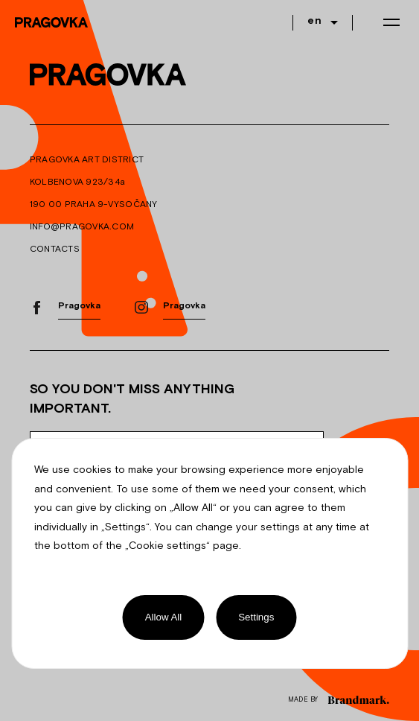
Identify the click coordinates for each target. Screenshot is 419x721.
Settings (256, 617)
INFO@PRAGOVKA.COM (82, 227)
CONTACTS (55, 249)
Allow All (163, 617)
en (314, 21)
